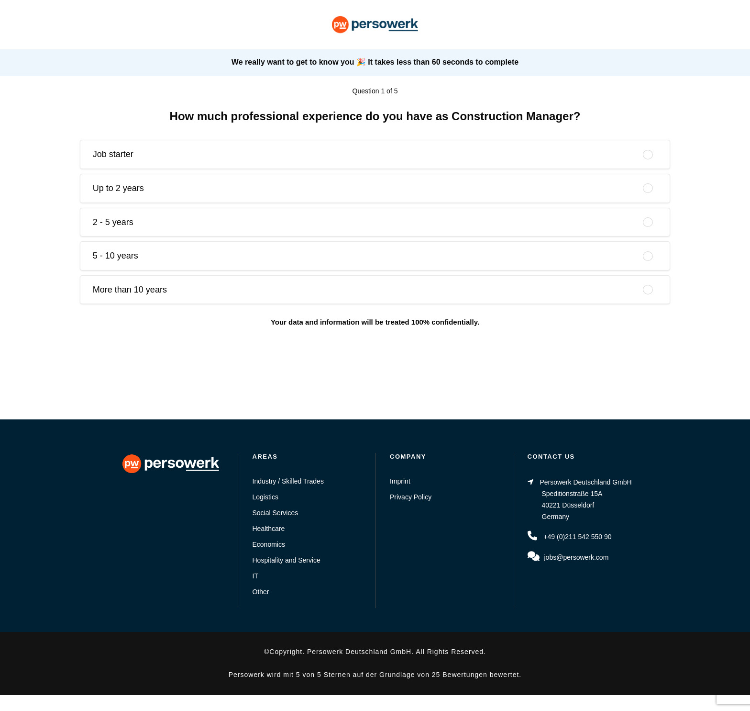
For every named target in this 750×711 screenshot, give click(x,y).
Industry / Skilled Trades (288, 481)
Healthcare (269, 528)
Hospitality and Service (286, 560)
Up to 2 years (118, 188)
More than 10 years (130, 289)
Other (261, 592)
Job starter (113, 154)
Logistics (265, 497)
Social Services (275, 513)
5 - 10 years (115, 255)
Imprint (400, 481)
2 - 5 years (113, 222)
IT (255, 576)
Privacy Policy (410, 497)
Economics (269, 544)
